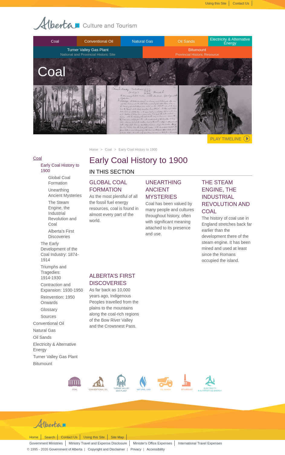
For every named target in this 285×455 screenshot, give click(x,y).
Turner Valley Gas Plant (88, 52)
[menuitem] (55, 41)
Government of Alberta (65, 449)
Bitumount (197, 52)
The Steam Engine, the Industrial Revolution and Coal (62, 213)
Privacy (136, 449)
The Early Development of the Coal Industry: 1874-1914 (60, 251)
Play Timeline (225, 138)
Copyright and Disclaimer (106, 449)
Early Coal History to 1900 (60, 168)
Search (49, 437)
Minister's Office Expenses (152, 443)
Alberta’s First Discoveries (61, 234)
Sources (48, 316)
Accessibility (156, 449)
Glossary (49, 309)
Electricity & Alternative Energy (230, 41)
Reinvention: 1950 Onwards (58, 300)
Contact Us (241, 3)
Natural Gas (142, 41)
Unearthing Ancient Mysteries (65, 193)
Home (93, 149)
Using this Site (215, 3)
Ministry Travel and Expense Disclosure (98, 443)
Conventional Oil (98, 41)
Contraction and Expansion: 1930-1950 (62, 287)
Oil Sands (186, 41)
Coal (55, 41)
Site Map (117, 437)
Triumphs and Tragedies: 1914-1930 (53, 272)
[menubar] (142, 47)
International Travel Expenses (200, 443)
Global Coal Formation (59, 180)
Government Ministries (46, 443)
